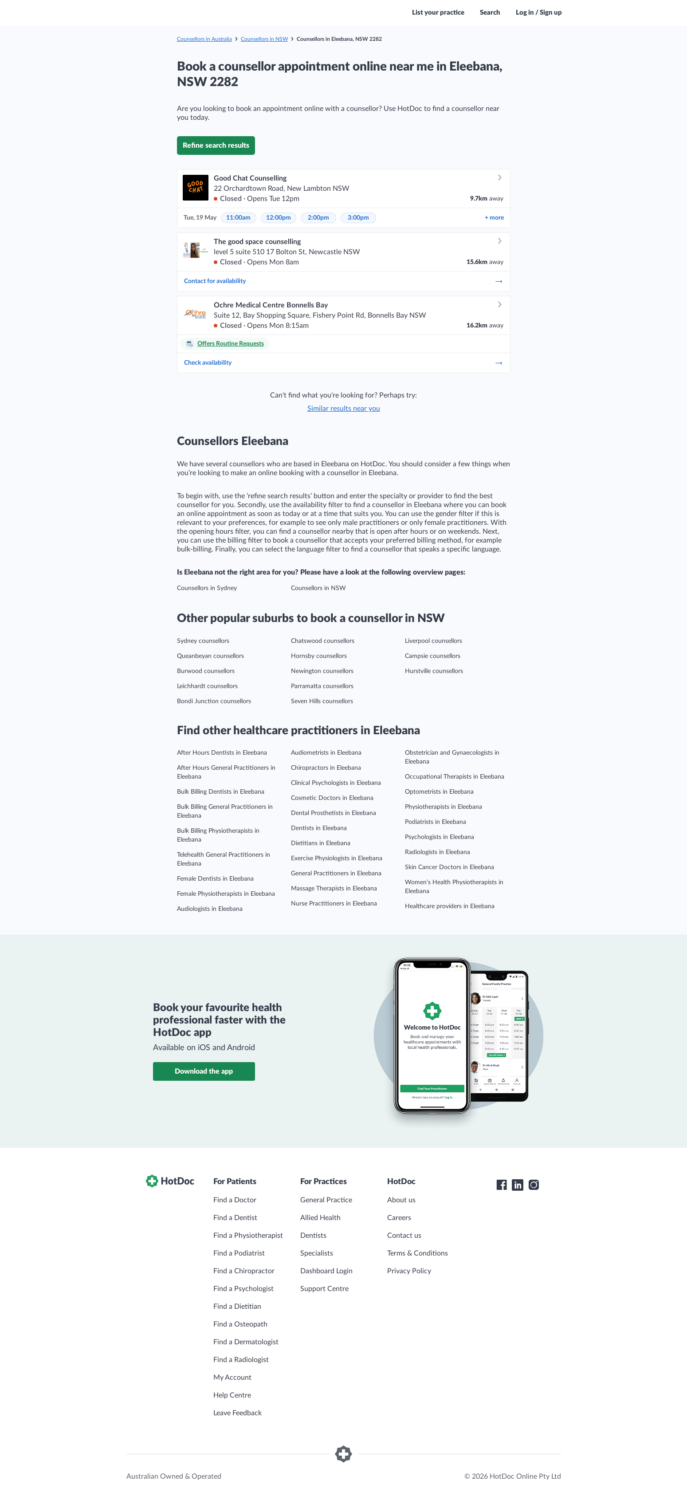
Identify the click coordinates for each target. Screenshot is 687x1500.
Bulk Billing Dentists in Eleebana (220, 792)
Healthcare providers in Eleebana (450, 906)
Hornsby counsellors (319, 656)
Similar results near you (343, 408)
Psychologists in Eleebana (439, 837)
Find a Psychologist (243, 1288)
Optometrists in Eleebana (439, 792)
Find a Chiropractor (244, 1271)
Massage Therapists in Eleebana (334, 889)
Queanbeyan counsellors (210, 656)
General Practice (326, 1200)
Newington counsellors (322, 671)
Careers (399, 1217)
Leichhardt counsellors (207, 686)
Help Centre (232, 1395)
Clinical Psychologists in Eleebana (336, 783)
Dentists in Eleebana (319, 828)
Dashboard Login (326, 1271)
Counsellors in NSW (264, 39)
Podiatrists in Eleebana (435, 822)
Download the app (204, 1071)
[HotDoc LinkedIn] (518, 1185)
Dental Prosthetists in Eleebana (333, 813)
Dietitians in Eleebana (320, 843)
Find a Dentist (235, 1217)
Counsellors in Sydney (207, 588)
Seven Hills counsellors (322, 701)
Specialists (316, 1253)
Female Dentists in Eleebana (215, 879)
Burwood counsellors (206, 671)
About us (401, 1200)
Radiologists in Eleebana (437, 852)
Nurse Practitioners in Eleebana (334, 904)
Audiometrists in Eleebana (326, 753)
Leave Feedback (237, 1413)
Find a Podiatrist (239, 1253)
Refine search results (216, 145)
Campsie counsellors (432, 656)
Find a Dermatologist (246, 1342)
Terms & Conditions (417, 1253)
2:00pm (318, 218)
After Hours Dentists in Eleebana (222, 753)
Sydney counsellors (203, 641)
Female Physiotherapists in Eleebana (226, 894)
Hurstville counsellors (434, 671)
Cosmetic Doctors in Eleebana (332, 798)
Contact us (404, 1235)
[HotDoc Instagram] (534, 1185)
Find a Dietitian (237, 1306)
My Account (232, 1377)
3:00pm (358, 218)
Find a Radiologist (241, 1359)
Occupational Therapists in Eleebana (454, 777)
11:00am (238, 218)
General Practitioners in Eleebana (336, 873)
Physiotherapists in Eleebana (443, 807)
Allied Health (320, 1217)
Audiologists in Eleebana (210, 909)
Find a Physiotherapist (248, 1235)
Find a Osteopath (240, 1324)
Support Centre (324, 1288)
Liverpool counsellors (433, 641)
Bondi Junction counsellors (214, 701)
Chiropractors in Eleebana (326, 768)
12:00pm (278, 218)
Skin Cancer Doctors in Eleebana (449, 867)
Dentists (313, 1235)
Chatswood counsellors (322, 641)
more (494, 218)
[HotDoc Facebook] (502, 1185)
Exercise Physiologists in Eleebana (336, 858)
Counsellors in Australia (204, 39)
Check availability (343, 363)
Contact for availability (343, 281)
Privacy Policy (409, 1271)
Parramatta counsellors (322, 686)
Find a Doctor (234, 1200)
